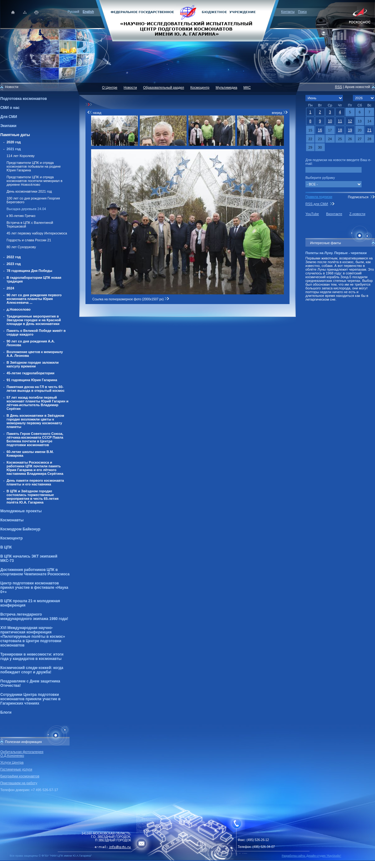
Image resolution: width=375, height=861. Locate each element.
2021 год (14, 149)
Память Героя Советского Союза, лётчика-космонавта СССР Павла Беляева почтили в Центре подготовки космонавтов (35, 439)
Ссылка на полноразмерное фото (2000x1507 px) (130, 299)
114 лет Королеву (21, 156)
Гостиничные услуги (16, 769)
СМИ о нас (10, 108)
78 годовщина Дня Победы (29, 271)
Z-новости (357, 214)
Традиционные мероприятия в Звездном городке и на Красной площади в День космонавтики (34, 320)
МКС (247, 87)
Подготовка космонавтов (23, 98)
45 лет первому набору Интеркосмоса (37, 233)
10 (330, 121)
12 (350, 121)
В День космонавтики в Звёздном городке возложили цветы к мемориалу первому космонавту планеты (35, 421)
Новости (130, 87)
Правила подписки (318, 197)
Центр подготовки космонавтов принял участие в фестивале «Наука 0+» (34, 587)
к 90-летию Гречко (21, 216)
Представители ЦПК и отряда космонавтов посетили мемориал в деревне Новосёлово (34, 180)
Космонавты (11, 520)
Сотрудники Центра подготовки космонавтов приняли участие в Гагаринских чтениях (30, 699)
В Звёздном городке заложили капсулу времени (33, 364)
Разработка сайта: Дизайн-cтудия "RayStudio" (311, 855)
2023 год (14, 264)
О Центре (109, 87)
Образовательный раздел (163, 87)
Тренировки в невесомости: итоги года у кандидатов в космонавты (31, 656)
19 (350, 130)
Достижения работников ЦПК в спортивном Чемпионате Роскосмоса (35, 572)
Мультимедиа (226, 87)
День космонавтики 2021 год (29, 191)
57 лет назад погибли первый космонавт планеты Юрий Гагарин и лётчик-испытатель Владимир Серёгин (37, 403)
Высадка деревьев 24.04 (26, 209)
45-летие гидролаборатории (30, 373)
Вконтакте (334, 214)
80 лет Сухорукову (21, 247)
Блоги (6, 712)
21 (369, 130)
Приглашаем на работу (18, 783)
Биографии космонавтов (19, 776)
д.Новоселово (19, 309)
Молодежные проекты (21, 511)
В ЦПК (6, 547)
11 (340, 121)
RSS (338, 87)
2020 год (14, 142)
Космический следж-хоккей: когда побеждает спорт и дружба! (31, 670)
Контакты (288, 11)
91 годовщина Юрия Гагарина (32, 380)
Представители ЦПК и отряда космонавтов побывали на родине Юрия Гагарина (34, 166)
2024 (10, 288)
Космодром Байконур (20, 529)
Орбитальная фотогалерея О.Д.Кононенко (21, 753)
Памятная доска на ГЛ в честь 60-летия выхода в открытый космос (36, 388)
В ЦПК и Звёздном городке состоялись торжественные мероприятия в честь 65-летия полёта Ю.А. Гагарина (33, 496)
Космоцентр (11, 538)
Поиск (302, 11)
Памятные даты (15, 135)
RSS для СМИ (316, 204)
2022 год (14, 257)
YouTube (312, 214)
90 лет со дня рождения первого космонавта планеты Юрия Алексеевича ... (34, 298)
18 (340, 130)
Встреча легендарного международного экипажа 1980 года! (34, 616)
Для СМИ (8, 117)
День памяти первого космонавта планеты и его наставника (35, 482)
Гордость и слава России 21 (29, 240)
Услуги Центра (12, 762)
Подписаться (358, 197)
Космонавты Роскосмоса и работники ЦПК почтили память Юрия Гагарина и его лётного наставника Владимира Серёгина (35, 467)
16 (320, 130)
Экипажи (8, 126)
